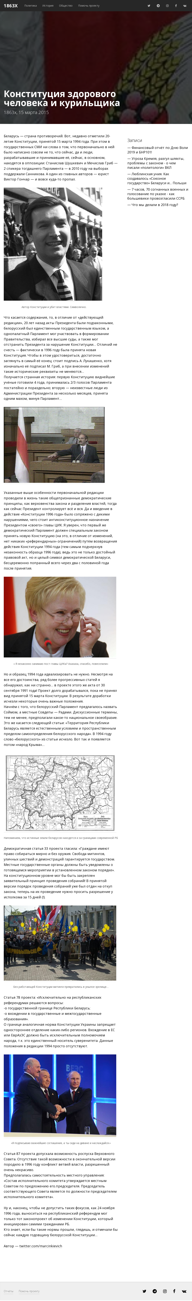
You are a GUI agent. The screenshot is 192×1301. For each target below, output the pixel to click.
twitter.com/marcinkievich (40, 1246)
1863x (11, 5)
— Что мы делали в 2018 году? (152, 204)
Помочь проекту (88, 5)
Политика (30, 5)
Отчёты (8, 1291)
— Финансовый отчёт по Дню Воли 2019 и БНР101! (157, 149)
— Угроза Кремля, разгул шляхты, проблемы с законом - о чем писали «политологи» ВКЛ (155, 163)
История (47, 5)
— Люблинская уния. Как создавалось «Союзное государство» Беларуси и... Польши (156, 178)
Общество (66, 5)
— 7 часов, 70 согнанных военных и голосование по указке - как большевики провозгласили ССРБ (157, 194)
